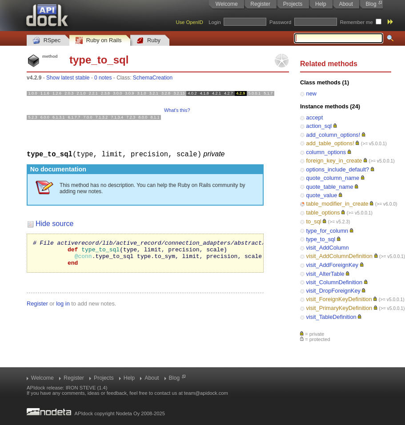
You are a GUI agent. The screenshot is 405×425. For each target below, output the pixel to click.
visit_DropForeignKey (333, 290)
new (311, 93)
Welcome (227, 4)
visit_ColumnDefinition (334, 282)
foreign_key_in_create (334, 160)
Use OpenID (189, 22)
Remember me (356, 22)
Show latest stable (67, 78)
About (346, 4)
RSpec (46, 40)
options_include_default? (337, 169)
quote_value (321, 195)
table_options (323, 212)
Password (280, 22)
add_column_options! (333, 134)
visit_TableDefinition (331, 317)
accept (314, 117)
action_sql (319, 126)
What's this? (177, 110)
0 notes (103, 78)
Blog (371, 4)
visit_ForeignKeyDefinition (339, 299)
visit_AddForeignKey (332, 265)
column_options (326, 152)
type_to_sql (320, 239)
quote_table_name (329, 186)
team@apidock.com (206, 393)
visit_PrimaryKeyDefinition (339, 308)
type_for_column (327, 230)
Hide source (54, 223)
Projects (292, 4)
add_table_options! (330, 143)
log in (63, 308)
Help (320, 4)
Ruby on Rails (98, 40)
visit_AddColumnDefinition (339, 256)
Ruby (148, 40)
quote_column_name (333, 178)
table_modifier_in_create (337, 203)
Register (260, 4)
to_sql (313, 221)
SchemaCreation (152, 78)
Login (215, 22)
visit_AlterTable (325, 273)
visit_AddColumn (327, 247)
